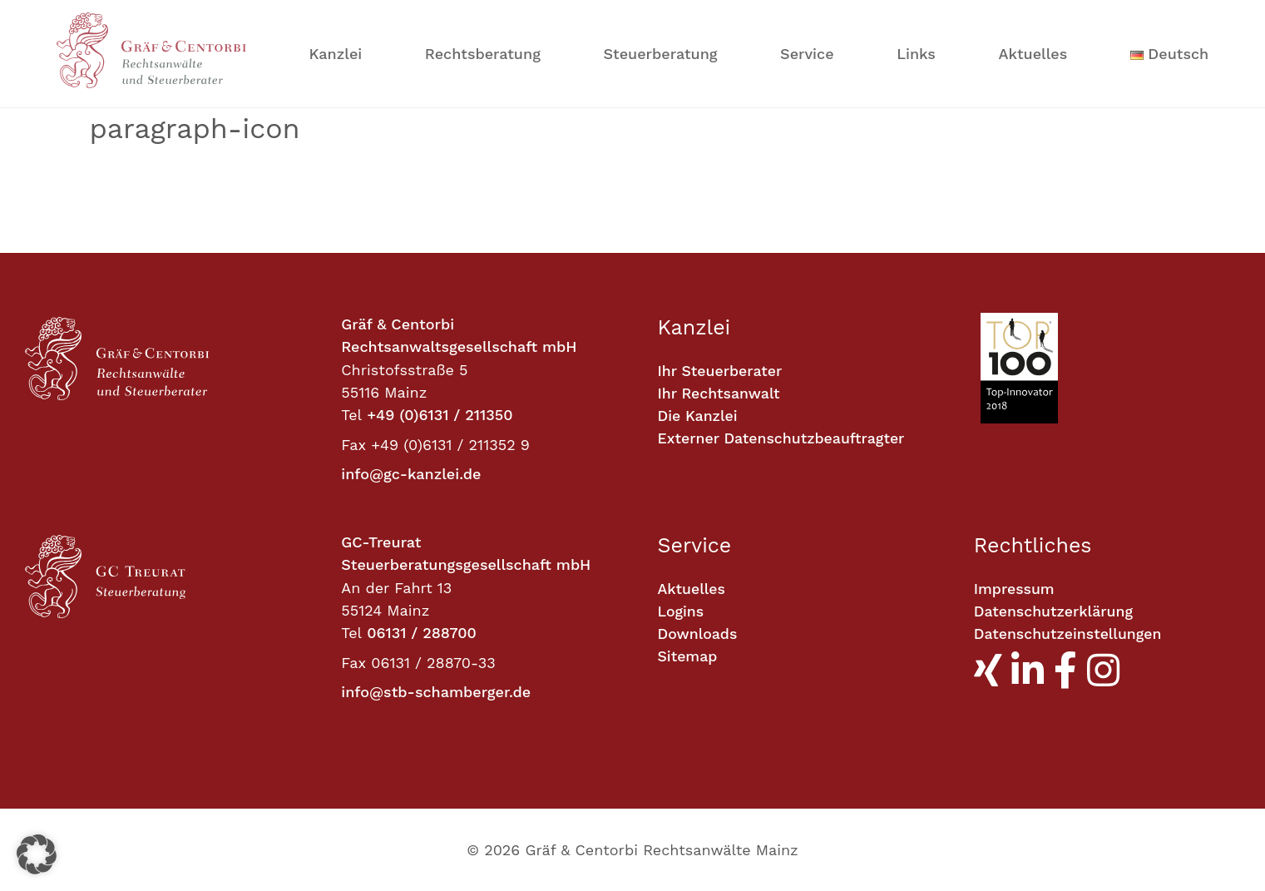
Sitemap (688, 657)
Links (916, 53)
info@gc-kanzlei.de (411, 474)
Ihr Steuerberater (721, 371)
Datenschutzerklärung (1055, 612)
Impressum (1015, 589)
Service (806, 53)
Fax (353, 444)
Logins (681, 612)
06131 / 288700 (422, 632)
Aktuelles (1033, 53)
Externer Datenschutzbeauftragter (783, 439)
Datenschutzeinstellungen (1069, 635)
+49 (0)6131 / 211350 (439, 414)
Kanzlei (336, 53)
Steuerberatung (660, 53)
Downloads (698, 635)
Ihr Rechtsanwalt (720, 394)
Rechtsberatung (483, 53)
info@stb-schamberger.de (436, 691)
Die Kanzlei (698, 417)
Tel (351, 414)
